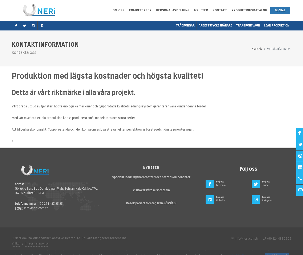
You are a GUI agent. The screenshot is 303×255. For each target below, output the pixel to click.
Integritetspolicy (37, 243)
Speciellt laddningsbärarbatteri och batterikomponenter (151, 177)
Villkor (16, 243)
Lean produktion (276, 25)
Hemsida (257, 49)
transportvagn (248, 25)
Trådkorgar (185, 25)
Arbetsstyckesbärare (215, 25)
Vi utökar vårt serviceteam (151, 190)
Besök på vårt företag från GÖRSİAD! (151, 203)
